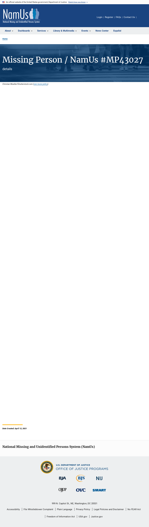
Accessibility (13, 509)
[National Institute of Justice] (99, 480)
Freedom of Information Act (61, 516)
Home (5, 39)
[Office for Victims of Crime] (81, 492)
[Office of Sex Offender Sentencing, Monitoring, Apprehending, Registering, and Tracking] (99, 492)
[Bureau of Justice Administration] (62, 480)
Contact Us (129, 17)
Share (141, 19)
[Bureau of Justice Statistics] (81, 482)
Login (99, 17)
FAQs (118, 17)
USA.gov (83, 516)
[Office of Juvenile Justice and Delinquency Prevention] (62, 492)
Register (109, 17)
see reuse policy (41, 84)
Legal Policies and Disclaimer (109, 509)
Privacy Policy (83, 509)
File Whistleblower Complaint (38, 509)
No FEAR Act (134, 509)
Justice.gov (97, 516)
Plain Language (64, 509)
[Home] (21, 15)
